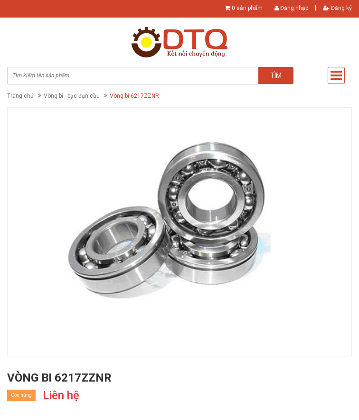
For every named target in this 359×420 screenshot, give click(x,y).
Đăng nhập (291, 8)
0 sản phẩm (247, 8)
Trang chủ (20, 96)
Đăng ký (337, 8)
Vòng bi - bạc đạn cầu (72, 96)
